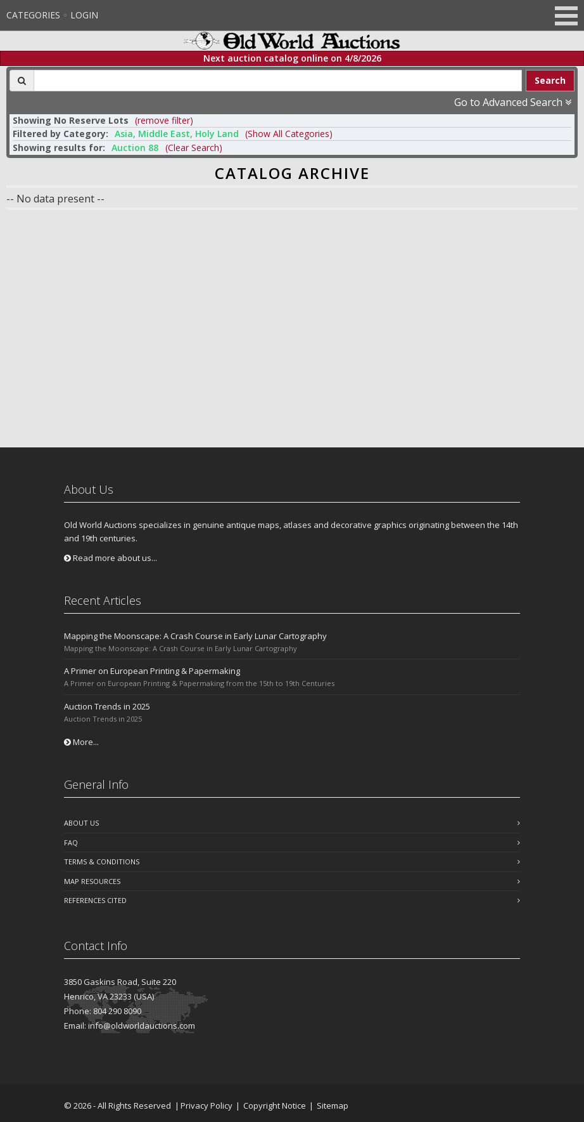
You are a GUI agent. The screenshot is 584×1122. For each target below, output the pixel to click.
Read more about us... (110, 558)
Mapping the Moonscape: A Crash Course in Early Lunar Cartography (195, 636)
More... (81, 742)
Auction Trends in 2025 (107, 706)
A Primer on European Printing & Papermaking (152, 670)
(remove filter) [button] (164, 120)
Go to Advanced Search (512, 102)
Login (84, 15)
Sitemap (332, 1105)
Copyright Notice (274, 1105)
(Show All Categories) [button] (289, 134)
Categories (33, 15)
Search (550, 80)
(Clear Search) (193, 148)
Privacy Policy (206, 1105)
